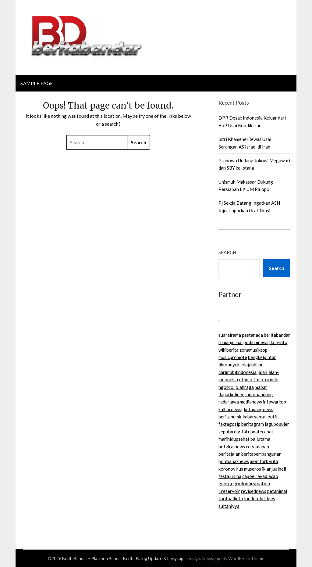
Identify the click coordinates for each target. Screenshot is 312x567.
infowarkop (274, 401)
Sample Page (36, 83)
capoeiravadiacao (260, 476)
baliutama (260, 439)
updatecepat (260, 431)
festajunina (229, 476)
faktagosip (229, 424)
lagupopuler (277, 424)
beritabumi (229, 416)
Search (227, 252)
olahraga (245, 387)
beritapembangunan (261, 454)
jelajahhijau (252, 364)
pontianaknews (233, 461)
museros (252, 469)
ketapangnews (258, 409)
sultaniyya (228, 506)
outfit (273, 416)
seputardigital (232, 431)
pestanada (252, 335)
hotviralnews (231, 446)
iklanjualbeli (274, 469)
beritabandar (277, 335)
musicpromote (232, 357)
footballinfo (230, 498)
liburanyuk (228, 364)
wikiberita (228, 350)
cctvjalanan (257, 446)
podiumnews (255, 342)
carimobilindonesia (237, 372)
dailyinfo (278, 342)
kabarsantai (255, 416)
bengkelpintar (262, 357)
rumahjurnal (230, 342)
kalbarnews (229, 409)
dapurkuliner (231, 394)
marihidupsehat (234, 439)
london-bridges (259, 498)
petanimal (277, 491)
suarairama (229, 335)
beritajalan (229, 454)
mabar (261, 387)
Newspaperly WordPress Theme (233, 558)
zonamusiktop (253, 350)
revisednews (253, 491)
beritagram (252, 424)
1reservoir (229, 491)
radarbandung (259, 394)
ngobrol (226, 387)
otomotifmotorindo (258, 379)
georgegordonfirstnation (244, 483)
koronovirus (230, 469)
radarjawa (228, 401)
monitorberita (264, 461)
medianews (251, 401)
